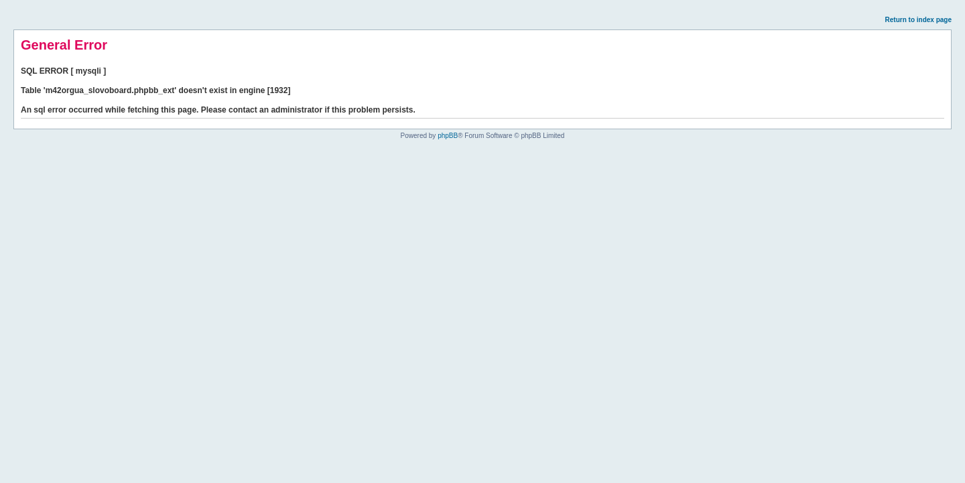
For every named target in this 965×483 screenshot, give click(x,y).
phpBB (448, 135)
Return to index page (918, 19)
